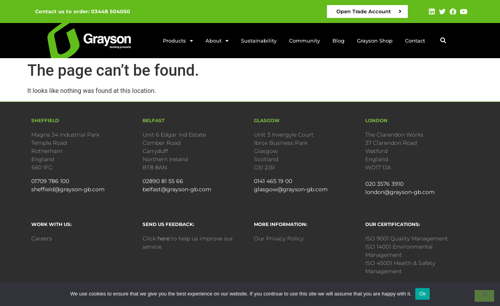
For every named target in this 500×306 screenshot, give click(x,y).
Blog (338, 40)
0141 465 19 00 (273, 181)
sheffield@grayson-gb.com (68, 189)
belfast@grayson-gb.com (177, 189)
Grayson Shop (375, 40)
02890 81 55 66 (163, 181)
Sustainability (259, 40)
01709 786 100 (50, 181)
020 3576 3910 (384, 183)
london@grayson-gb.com (400, 192)
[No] (484, 296)
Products (178, 40)
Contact (415, 40)
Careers (41, 238)
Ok (422, 294)
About (217, 40)
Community (304, 40)
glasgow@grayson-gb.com (291, 189)
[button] (443, 40)
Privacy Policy (285, 238)
